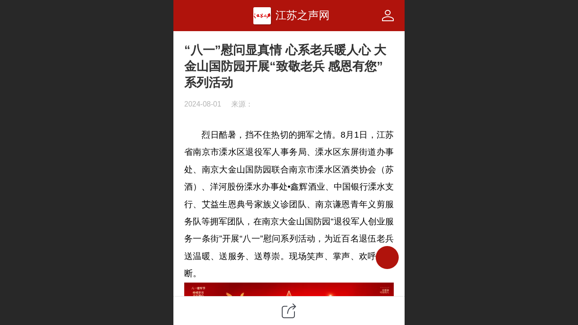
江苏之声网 (302, 15)
